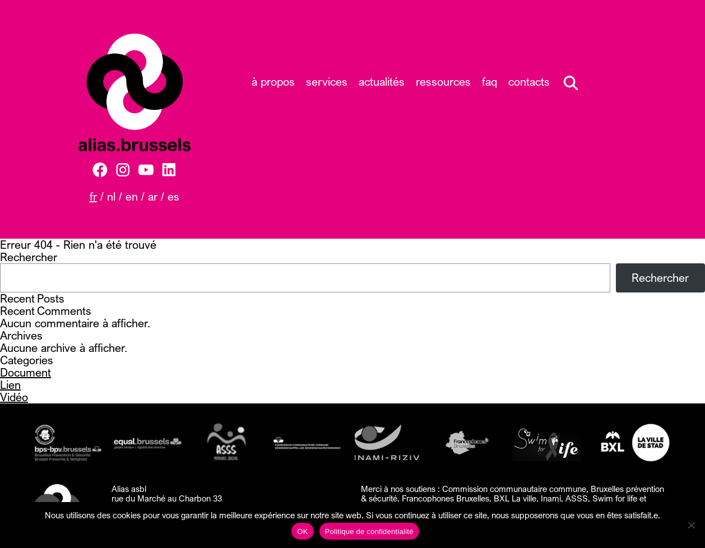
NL (111, 196)
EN (132, 196)
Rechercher (28, 257)
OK (302, 531)
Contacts (529, 82)
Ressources (443, 82)
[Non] (691, 525)
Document (25, 372)
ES (173, 196)
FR (93, 196)
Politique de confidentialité (369, 531)
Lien (10, 385)
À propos (273, 82)
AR (152, 196)
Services (326, 82)
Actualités (382, 82)
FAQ (489, 82)
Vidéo (14, 397)
